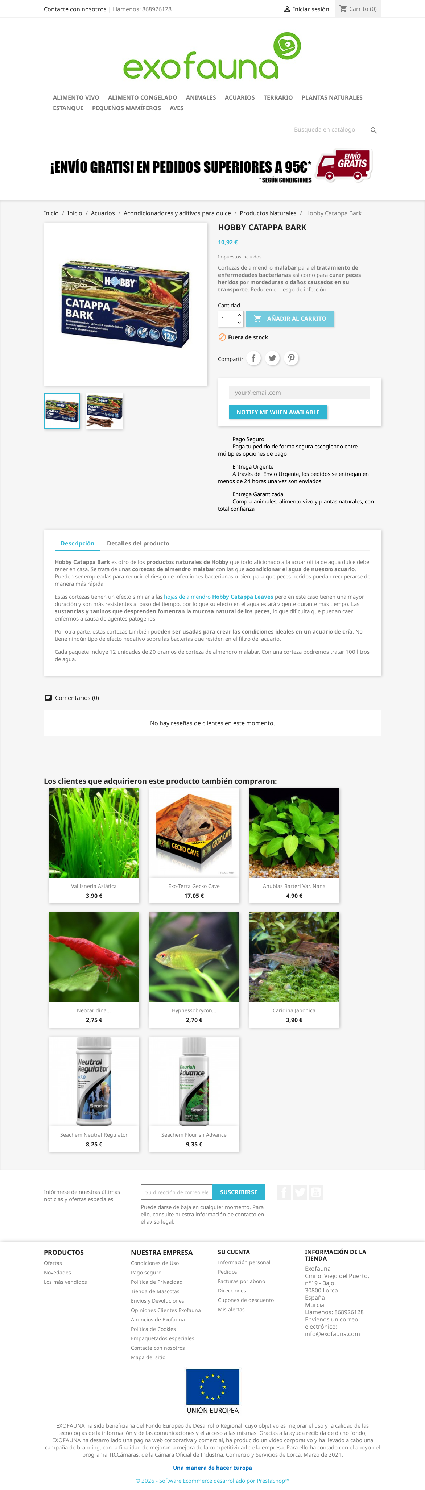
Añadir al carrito (289, 319)
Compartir (253, 358)
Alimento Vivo (76, 97)
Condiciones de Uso (155, 1262)
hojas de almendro (218, 596)
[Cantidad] (226, 319)
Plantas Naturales (332, 97)
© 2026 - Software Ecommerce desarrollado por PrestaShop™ (212, 1480)
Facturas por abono (241, 1281)
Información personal (244, 1262)
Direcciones (232, 1290)
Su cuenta (234, 1252)
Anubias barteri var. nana (294, 886)
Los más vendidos (65, 1281)
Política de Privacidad (157, 1281)
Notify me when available (278, 412)
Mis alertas (231, 1309)
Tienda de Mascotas (155, 1291)
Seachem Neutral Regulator (94, 1134)
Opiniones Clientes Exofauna (166, 1310)
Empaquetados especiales (162, 1338)
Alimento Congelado (142, 97)
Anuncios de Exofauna (158, 1319)
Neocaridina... (94, 1010)
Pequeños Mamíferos (126, 108)
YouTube (316, 1192)
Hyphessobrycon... (194, 1010)
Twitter (300, 1192)
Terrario (278, 97)
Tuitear (272, 358)
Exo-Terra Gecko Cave (194, 886)
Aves (176, 108)
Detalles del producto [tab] (138, 543)
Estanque (68, 108)
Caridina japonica (294, 1010)
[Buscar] (335, 129)
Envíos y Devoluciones (157, 1300)
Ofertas (53, 1262)
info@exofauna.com (332, 1334)
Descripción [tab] (77, 543)
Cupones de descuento (246, 1299)
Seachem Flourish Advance (194, 1134)
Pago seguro (146, 1272)
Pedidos (227, 1271)
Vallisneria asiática (94, 886)
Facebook (284, 1192)
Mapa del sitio (148, 1357)
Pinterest (291, 358)
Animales (201, 97)
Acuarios (240, 97)
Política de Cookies (153, 1328)
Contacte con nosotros (75, 9)
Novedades (57, 1272)
